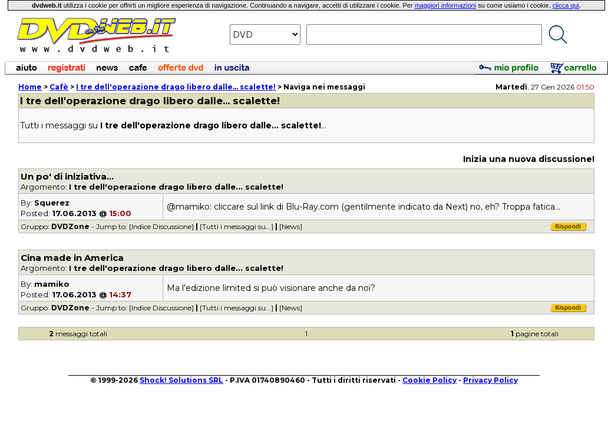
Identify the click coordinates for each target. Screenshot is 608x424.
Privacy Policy (490, 380)
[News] (290, 226)
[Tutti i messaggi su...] (236, 226)
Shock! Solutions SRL (181, 380)
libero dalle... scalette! (176, 86)
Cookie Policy (429, 380)
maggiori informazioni (446, 5)
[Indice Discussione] (161, 226)
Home (30, 86)
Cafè (58, 86)
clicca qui (566, 5)
